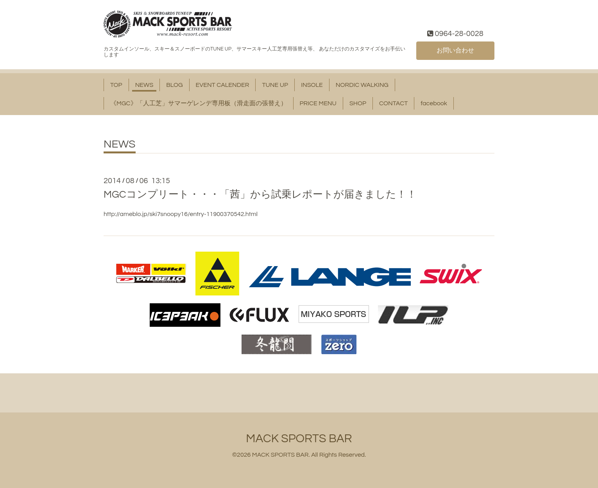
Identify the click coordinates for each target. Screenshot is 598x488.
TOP (116, 85)
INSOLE (312, 85)
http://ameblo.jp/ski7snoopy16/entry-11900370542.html (181, 214)
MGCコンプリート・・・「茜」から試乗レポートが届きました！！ (260, 194)
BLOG (174, 85)
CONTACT (393, 103)
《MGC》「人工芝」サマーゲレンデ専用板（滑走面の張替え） (198, 103)
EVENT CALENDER (222, 85)
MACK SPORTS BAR (299, 438)
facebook (434, 103)
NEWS (144, 85)
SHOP (357, 103)
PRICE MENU (318, 103)
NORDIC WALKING (362, 85)
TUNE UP (275, 85)
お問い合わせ (455, 50)
